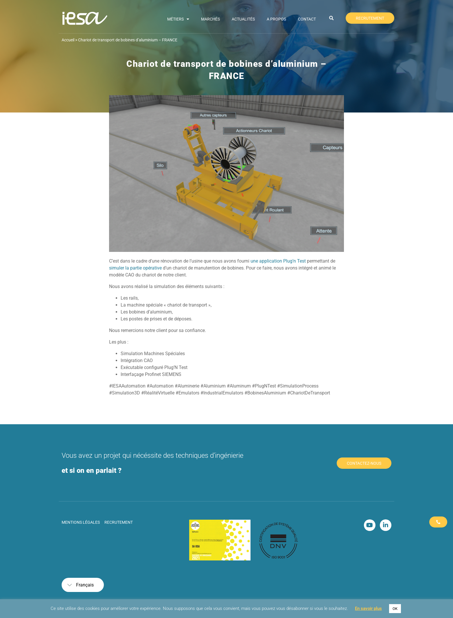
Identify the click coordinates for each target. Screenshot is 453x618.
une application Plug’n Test (278, 261)
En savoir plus (368, 608)
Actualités (243, 19)
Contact (307, 19)
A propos (276, 19)
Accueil (68, 40)
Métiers (178, 19)
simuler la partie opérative (135, 268)
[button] (331, 18)
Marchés (210, 19)
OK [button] (395, 608)
